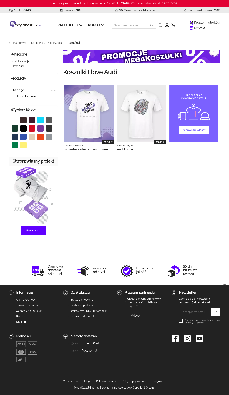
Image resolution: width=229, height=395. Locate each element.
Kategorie (19, 54)
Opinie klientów (25, 299)
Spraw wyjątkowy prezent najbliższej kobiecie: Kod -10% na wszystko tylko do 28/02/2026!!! (114, 3)
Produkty (18, 78)
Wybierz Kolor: (23, 110)
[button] (160, 25)
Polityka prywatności (134, 381)
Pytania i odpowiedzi (83, 316)
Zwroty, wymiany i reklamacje (89, 310)
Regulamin (159, 381)
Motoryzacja (21, 61)
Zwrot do (22, 10)
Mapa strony (70, 381)
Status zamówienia (82, 299)
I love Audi (18, 66)
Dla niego (18, 90)
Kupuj (94, 25)
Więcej (135, 315)
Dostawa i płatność (82, 305)
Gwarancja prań (75, 10)
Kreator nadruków (205, 23)
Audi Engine (125, 149)
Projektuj (68, 25)
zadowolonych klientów (137, 10)
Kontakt (197, 28)
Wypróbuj (33, 230)
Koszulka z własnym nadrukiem (86, 149)
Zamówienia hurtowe (29, 310)
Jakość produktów (27, 305)
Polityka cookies (106, 381)
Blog (87, 381)
